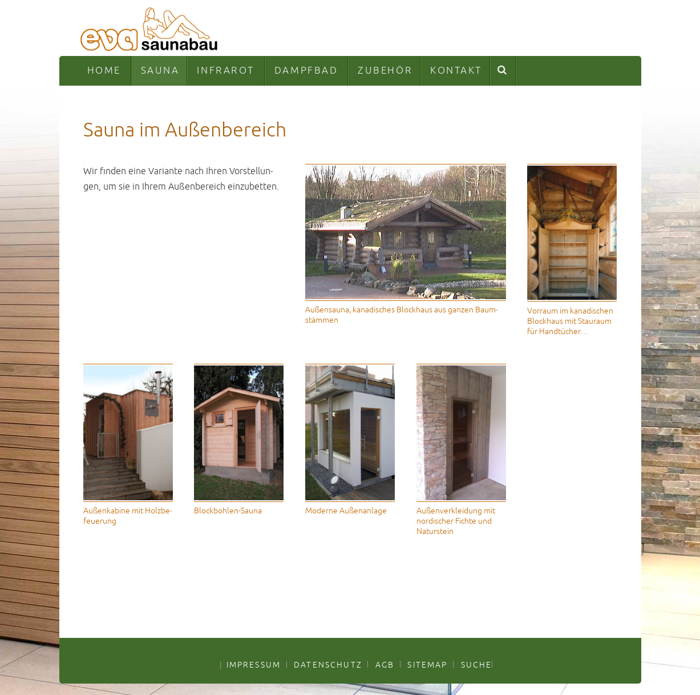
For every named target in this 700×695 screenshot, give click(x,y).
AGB (384, 665)
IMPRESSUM (253, 665)
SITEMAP (427, 665)
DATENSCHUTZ (328, 665)
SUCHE (476, 665)
